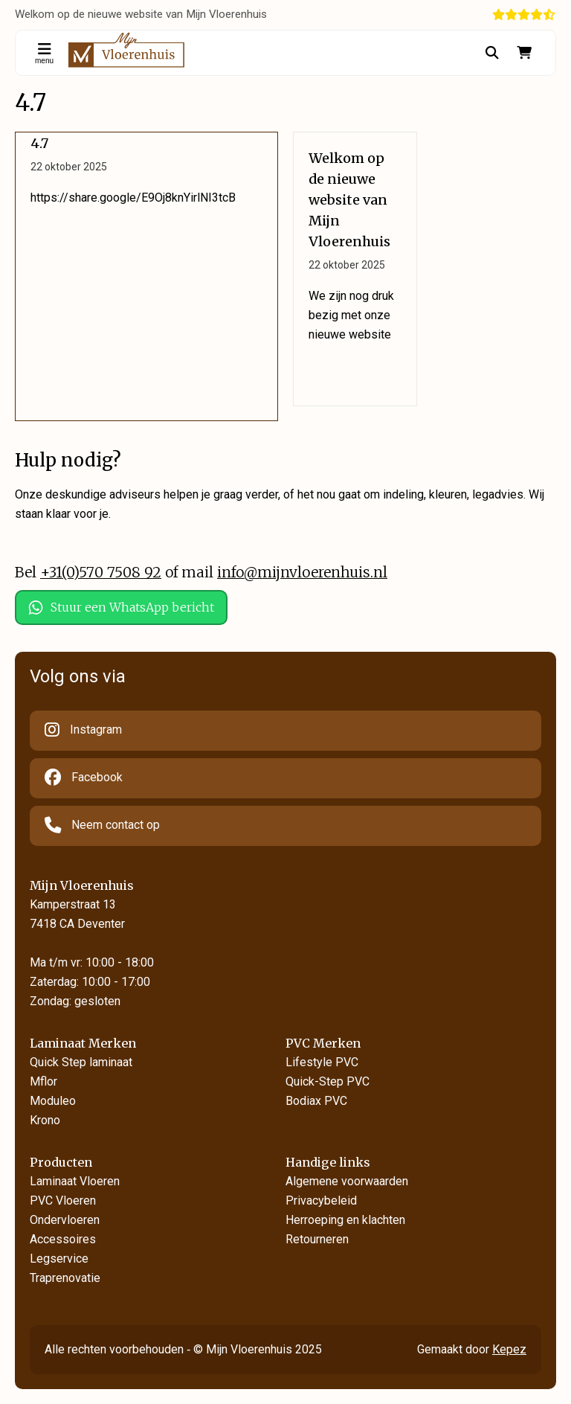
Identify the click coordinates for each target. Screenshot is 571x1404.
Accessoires (63, 1239)
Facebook (84, 777)
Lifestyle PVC (322, 1062)
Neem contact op (102, 825)
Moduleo (53, 1101)
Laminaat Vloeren (75, 1181)
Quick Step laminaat (81, 1062)
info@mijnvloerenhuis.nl (302, 572)
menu (44, 53)
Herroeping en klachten (345, 1220)
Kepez (509, 1349)
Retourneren (317, 1239)
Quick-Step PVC (328, 1081)
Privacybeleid (321, 1200)
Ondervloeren (65, 1220)
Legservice (59, 1258)
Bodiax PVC (316, 1101)
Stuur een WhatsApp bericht (121, 607)
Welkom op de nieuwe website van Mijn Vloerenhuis (141, 14)
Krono (45, 1120)
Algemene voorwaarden (347, 1181)
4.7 (39, 143)
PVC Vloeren (63, 1200)
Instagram (83, 730)
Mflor (43, 1081)
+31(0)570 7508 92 (100, 572)
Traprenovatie (65, 1278)
